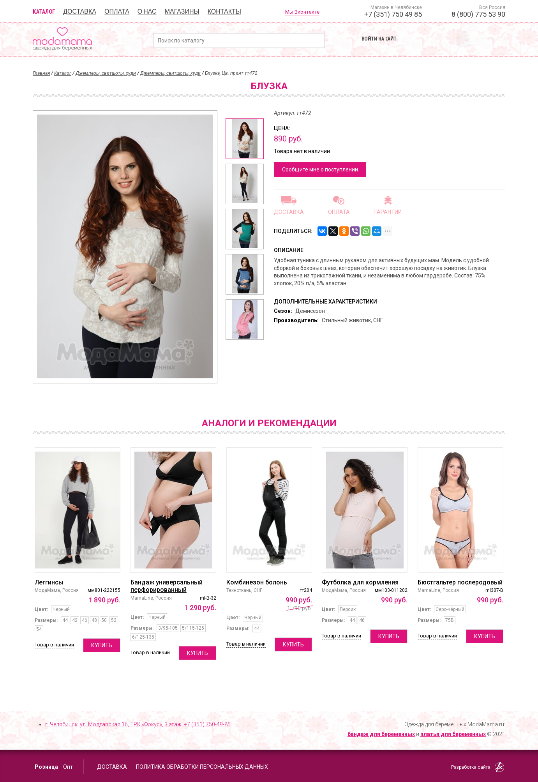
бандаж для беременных (381, 734)
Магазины (182, 11)
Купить (101, 645)
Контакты (224, 11)
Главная (41, 73)
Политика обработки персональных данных (202, 767)
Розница (46, 767)
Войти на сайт (379, 38)
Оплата (116, 11)
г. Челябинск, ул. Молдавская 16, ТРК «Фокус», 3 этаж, (138, 724)
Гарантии (388, 212)
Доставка (79, 11)
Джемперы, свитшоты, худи (106, 73)
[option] (244, 138)
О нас (147, 11)
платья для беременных (453, 734)
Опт (68, 767)
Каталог (44, 11)
